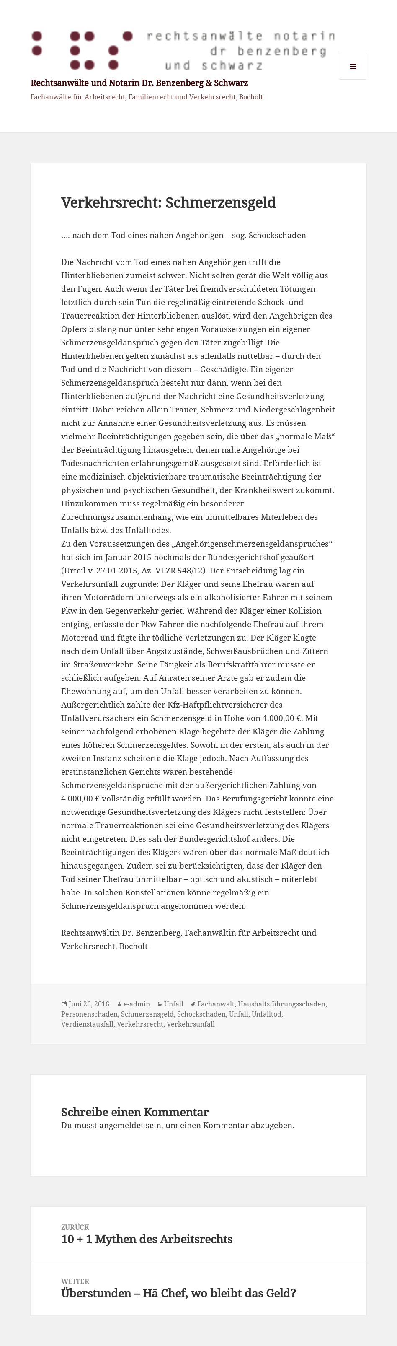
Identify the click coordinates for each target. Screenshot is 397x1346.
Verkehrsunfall (191, 1024)
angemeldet (121, 1125)
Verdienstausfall (87, 1024)
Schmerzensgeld (147, 1014)
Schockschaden (201, 1014)
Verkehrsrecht (140, 1024)
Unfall (173, 1004)
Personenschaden (89, 1014)
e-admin (137, 1004)
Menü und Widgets (353, 79)
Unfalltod (266, 1014)
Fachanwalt (216, 1004)
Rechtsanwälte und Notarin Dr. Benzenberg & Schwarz (139, 82)
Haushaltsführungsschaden (281, 1004)
